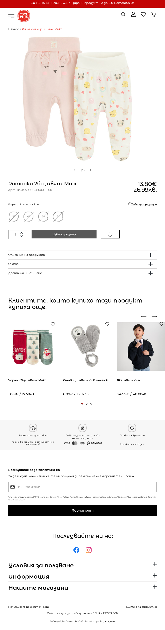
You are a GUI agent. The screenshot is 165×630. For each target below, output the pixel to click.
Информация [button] (28, 576)
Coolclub (71, 621)
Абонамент (83, 510)
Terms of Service (76, 497)
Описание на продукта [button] (26, 255)
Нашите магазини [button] (38, 588)
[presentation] (145, 316)
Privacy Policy (62, 497)
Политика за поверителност (28, 606)
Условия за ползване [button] (41, 565)
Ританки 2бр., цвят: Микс (42, 29)
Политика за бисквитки (140, 606)
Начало (13, 29)
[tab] (82, 254)
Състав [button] (14, 264)
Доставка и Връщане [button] (25, 273)
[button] (82, 404)
